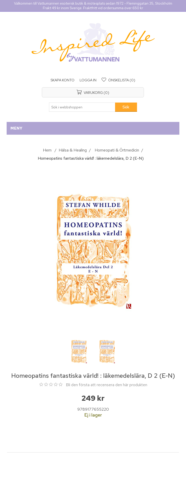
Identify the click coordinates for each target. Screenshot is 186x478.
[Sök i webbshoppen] (82, 107)
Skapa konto (63, 80)
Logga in (88, 80)
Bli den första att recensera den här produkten (106, 384)
